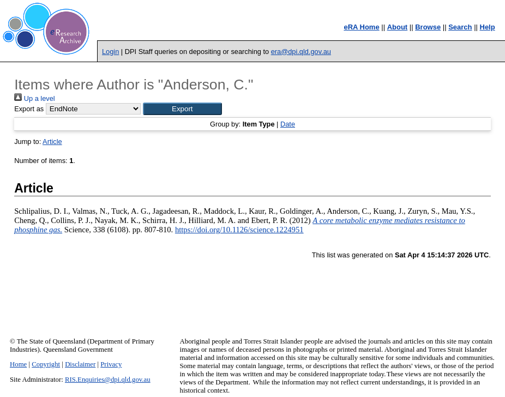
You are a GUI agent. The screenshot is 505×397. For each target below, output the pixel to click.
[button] (182, 109)
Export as (29, 109)
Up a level (34, 98)
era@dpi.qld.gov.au (301, 51)
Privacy (111, 364)
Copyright (46, 364)
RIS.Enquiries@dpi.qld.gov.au (108, 379)
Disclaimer (80, 364)
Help (487, 27)
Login (110, 51)
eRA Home (361, 27)
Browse (428, 27)
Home (18, 364)
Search (460, 27)
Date (287, 124)
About (397, 27)
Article (52, 141)
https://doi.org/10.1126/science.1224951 (239, 229)
